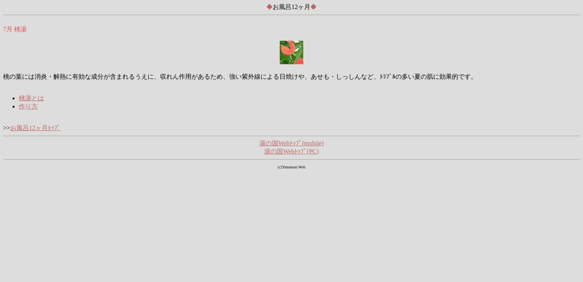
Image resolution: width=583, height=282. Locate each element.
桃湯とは (31, 98)
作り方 (28, 106)
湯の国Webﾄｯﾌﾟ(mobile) (291, 143)
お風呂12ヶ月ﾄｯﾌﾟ (35, 128)
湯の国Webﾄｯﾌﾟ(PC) (291, 151)
